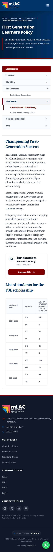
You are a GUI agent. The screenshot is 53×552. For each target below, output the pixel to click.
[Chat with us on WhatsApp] (46, 545)
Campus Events (9, 462)
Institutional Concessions (20, 95)
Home (4, 18)
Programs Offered (10, 457)
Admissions (16, 18)
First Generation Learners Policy (23, 108)
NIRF (4, 482)
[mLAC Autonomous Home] (11, 5)
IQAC (4, 476)
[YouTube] (26, 508)
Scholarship (30, 18)
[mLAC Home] (14, 409)
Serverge (31, 545)
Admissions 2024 (9, 451)
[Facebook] (5, 508)
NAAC (4, 487)
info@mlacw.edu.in (14, 427)
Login (4, 493)
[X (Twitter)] (12, 508)
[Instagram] (19, 508)
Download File (26, 272)
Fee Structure (12, 88)
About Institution (10, 446)
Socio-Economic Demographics (22, 112)
